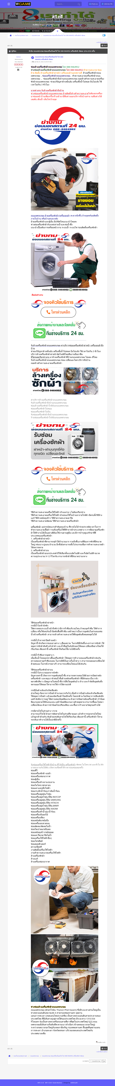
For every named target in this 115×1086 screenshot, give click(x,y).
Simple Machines (57, 1082)
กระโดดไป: (86, 1061)
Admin (18, 57)
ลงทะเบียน (78, 25)
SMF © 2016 (48, 1082)
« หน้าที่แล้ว (99, 42)
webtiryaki (74, 1083)
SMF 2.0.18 (40, 1082)
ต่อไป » (105, 42)
